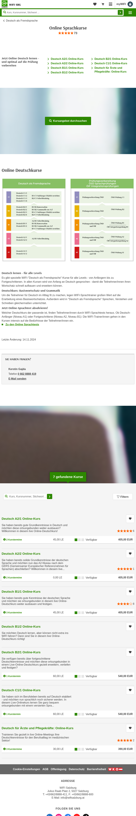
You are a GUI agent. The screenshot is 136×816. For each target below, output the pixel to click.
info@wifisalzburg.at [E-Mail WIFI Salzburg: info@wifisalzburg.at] (72, 797)
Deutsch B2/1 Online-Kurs (111, 58)
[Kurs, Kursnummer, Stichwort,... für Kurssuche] (28, 496)
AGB (45, 769)
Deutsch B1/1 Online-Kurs (67, 67)
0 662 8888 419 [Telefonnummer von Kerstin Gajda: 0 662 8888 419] (27, 373)
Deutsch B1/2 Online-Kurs (67, 72)
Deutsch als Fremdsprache (22, 20)
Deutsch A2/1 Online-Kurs (67, 58)
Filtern (123, 496)
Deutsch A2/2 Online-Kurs (67, 63)
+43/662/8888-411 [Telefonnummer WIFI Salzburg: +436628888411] (56, 794)
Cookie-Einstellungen (26, 769)
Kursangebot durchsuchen (68, 120)
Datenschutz (77, 769)
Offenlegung (58, 769)
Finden (120, 12)
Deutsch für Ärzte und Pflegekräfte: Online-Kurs (37, 728)
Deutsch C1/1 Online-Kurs (111, 63)
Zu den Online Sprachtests (22, 324)
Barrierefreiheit (96, 769)
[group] (68, 33)
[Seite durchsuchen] (63, 12)
